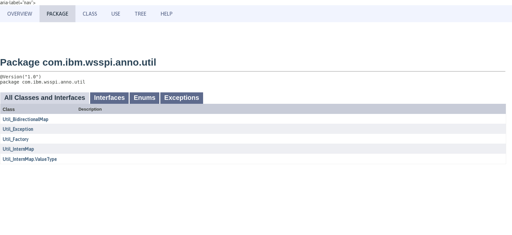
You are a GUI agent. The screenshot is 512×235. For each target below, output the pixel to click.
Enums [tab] (144, 97)
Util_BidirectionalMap (25, 119)
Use (115, 14)
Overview (19, 14)
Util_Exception (18, 129)
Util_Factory (15, 139)
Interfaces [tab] (109, 97)
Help (166, 14)
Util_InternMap (18, 149)
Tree (140, 14)
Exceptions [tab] (181, 97)
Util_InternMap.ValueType (30, 159)
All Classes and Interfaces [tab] (44, 97)
